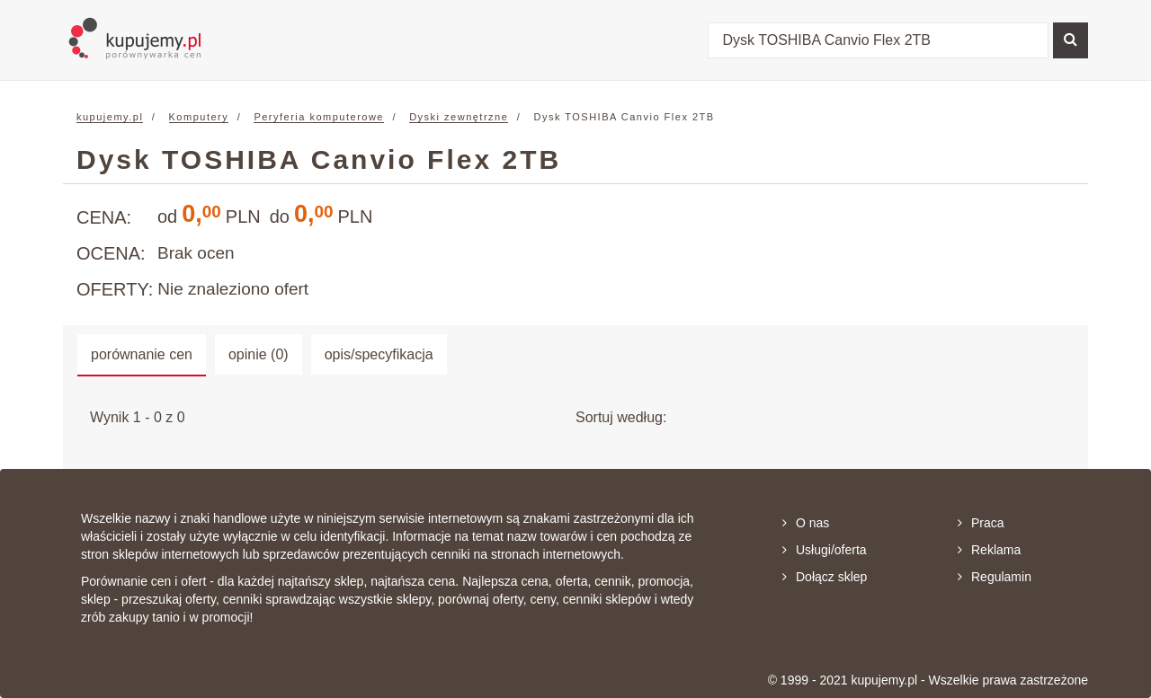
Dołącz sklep (824, 577)
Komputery (199, 116)
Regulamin (994, 577)
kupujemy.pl (109, 116)
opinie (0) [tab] (258, 354)
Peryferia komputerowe (319, 116)
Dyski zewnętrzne (458, 116)
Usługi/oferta (824, 550)
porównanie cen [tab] (141, 354)
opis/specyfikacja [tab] (379, 354)
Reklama (989, 550)
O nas (805, 523)
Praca (981, 523)
